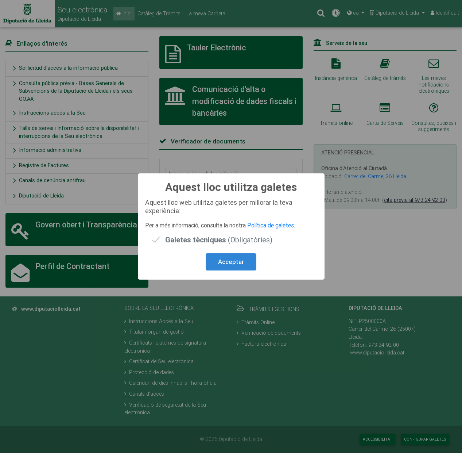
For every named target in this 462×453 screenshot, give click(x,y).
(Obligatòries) (218, 239)
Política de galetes (270, 225)
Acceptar (231, 262)
